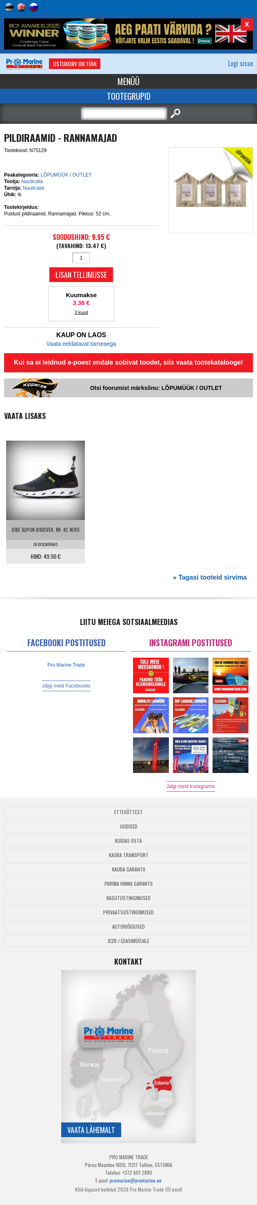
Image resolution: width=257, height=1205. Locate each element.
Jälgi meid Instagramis (190, 786)
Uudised (128, 826)
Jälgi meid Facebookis (66, 686)
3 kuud (81, 312)
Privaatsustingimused (128, 912)
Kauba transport (128, 854)
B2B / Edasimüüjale (128, 940)
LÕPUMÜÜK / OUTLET (65, 175)
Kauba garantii (128, 869)
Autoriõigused (128, 926)
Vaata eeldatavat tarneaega (81, 343)
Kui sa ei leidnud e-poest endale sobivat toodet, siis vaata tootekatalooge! (128, 362)
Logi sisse (240, 63)
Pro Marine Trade (66, 665)
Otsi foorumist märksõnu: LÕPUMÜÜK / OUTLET (156, 388)
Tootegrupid (129, 96)
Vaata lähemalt (91, 1129)
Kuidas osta (128, 840)
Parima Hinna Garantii (128, 883)
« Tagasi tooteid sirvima (210, 577)
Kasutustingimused (128, 897)
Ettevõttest (128, 812)
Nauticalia (32, 181)
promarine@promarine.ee (136, 1180)
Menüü (128, 81)
